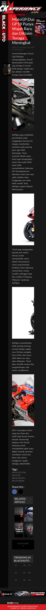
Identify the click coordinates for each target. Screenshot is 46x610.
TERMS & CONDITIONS (28, 608)
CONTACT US (14, 608)
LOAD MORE (23, 544)
